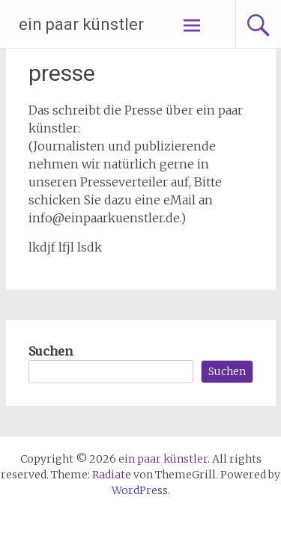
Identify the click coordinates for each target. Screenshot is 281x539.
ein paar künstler (81, 24)
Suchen (50, 351)
